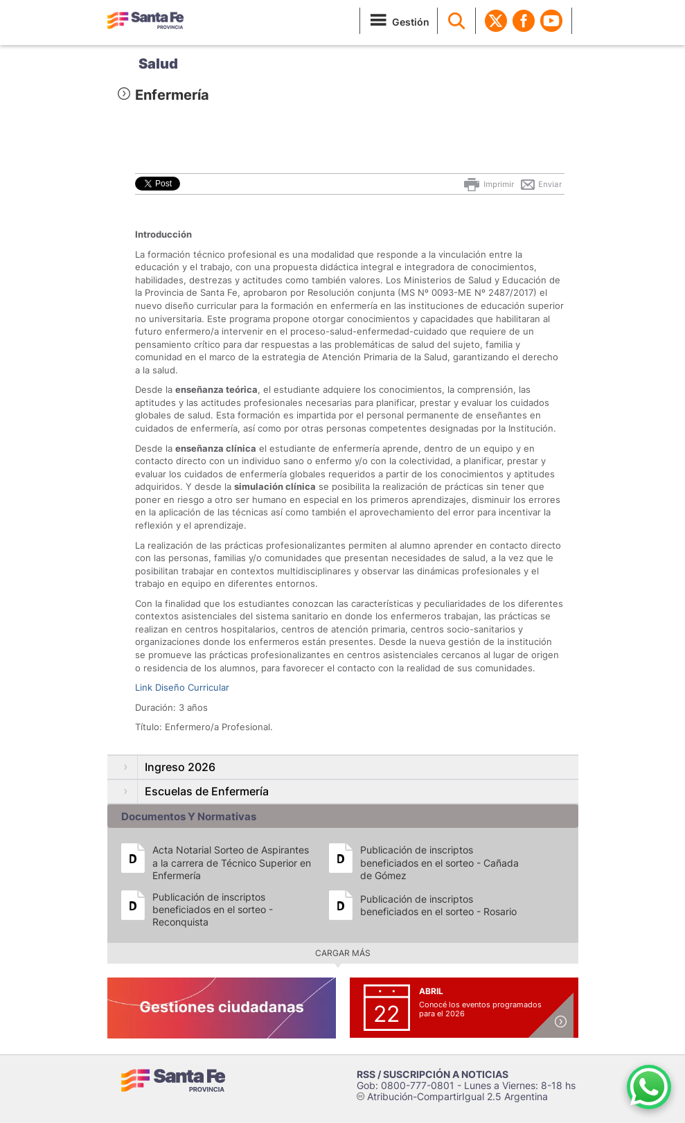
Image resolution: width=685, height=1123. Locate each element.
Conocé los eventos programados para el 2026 (480, 1009)
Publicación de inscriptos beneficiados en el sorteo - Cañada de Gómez (439, 862)
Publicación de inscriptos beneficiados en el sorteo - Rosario (438, 905)
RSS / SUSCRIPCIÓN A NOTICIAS (432, 1074)
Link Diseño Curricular (182, 687)
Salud (158, 63)
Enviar (540, 184)
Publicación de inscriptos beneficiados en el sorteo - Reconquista (212, 909)
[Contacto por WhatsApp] (649, 1087)
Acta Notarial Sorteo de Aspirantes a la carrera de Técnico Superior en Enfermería (231, 862)
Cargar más (343, 953)
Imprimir (488, 184)
